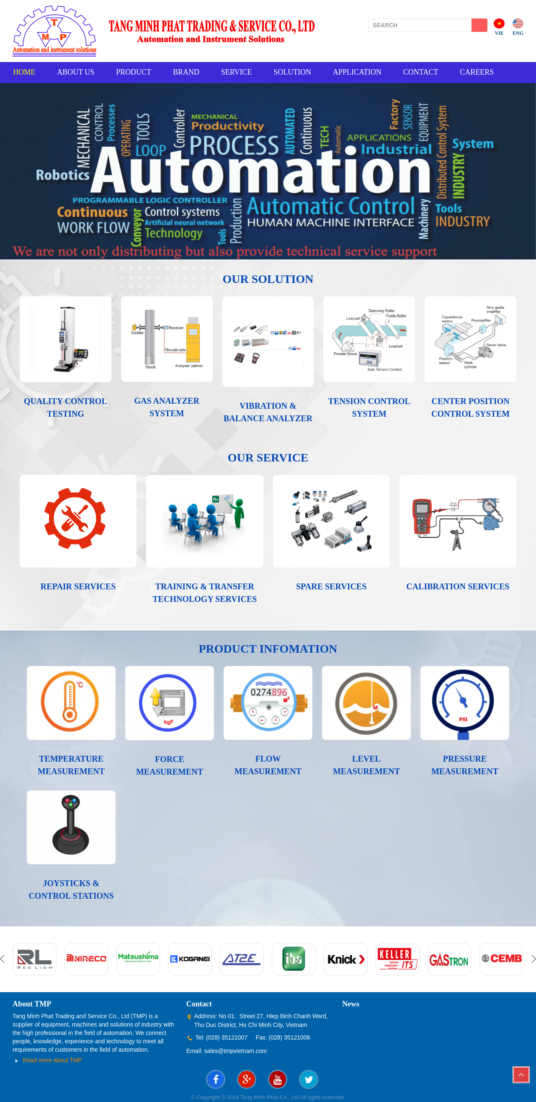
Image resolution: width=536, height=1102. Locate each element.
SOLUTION (296, 72)
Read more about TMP (52, 1059)
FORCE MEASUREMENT (169, 765)
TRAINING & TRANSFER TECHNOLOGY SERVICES (204, 592)
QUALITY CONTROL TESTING (65, 407)
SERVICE (239, 72)
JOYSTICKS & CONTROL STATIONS (70, 889)
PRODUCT (134, 72)
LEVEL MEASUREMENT (366, 764)
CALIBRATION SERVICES (457, 586)
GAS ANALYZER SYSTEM (166, 406)
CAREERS (483, 72)
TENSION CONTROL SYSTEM (369, 407)
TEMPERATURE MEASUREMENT (71, 764)
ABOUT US (76, 72)
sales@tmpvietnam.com (235, 1050)
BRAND (188, 72)
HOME (24, 72)
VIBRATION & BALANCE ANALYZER (268, 412)
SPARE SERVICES (331, 586)
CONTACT (426, 72)
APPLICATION (362, 72)
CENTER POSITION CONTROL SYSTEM (470, 407)
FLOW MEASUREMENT (268, 764)
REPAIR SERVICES (78, 586)
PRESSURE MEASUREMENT (464, 764)
